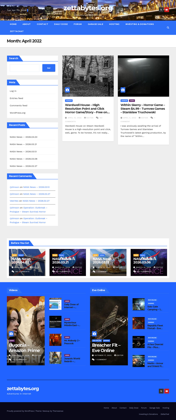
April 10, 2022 (75, 118)
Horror (69, 100)
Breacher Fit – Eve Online (106, 347)
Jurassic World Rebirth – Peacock (72, 361)
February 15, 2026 (21, 355)
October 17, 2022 (103, 355)
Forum (78, 24)
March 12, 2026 (103, 267)
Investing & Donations (140, 24)
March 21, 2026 (63, 267)
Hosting (114, 24)
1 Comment (102, 272)
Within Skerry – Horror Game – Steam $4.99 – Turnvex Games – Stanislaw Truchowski (143, 108)
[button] (168, 27)
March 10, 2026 (144, 267)
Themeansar (58, 411)
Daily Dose (61, 24)
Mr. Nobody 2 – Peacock (72, 342)
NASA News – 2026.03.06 (23, 158)
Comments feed (18, 105)
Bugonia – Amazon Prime (24, 347)
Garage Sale (95, 24)
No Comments (22, 272)
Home (13, 24)
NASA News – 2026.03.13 (23, 151)
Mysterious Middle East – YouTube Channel (71, 326)
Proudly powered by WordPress (21, 411)
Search (13, 58)
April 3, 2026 (21, 267)
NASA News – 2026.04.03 (23, 137)
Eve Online (97, 340)
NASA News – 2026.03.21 (23, 144)
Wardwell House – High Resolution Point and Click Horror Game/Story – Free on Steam (86, 110)
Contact (42, 24)
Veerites (14, 200)
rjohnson (14, 187)
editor (89, 118)
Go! (48, 68)
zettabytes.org (88, 8)
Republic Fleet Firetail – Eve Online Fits (155, 328)
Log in (13, 91)
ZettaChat (17, 31)
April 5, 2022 (130, 118)
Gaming (106, 340)
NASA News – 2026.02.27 (23, 166)
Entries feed (16, 98)
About (27, 24)
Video (132, 100)
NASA (14, 255)
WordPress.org (17, 112)
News (21, 255)
